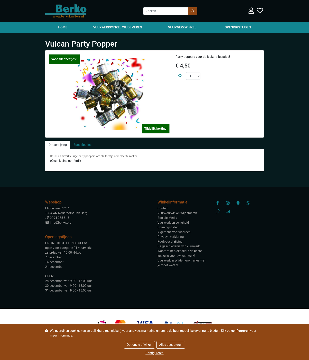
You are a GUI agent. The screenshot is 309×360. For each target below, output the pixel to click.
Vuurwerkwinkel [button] (182, 27)
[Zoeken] (165, 11)
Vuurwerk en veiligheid (173, 222)
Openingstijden (238, 27)
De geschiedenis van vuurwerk (178, 246)
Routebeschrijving (169, 241)
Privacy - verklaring (170, 237)
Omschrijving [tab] (57, 145)
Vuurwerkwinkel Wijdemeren (117, 27)
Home (62, 27)
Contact (162, 208)
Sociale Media (167, 218)
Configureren (154, 353)
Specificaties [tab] (82, 145)
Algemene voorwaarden (174, 232)
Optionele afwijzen (139, 345)
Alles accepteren (170, 345)
